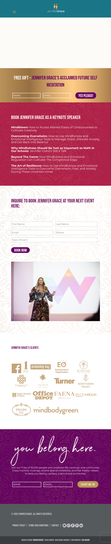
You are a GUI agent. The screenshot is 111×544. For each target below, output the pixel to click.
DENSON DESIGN (38, 540)
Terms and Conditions (38, 525)
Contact (55, 525)
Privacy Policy (18, 525)
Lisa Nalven (85, 540)
